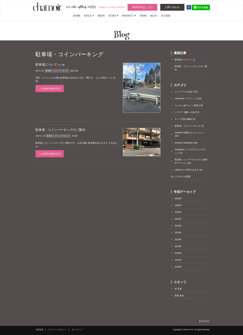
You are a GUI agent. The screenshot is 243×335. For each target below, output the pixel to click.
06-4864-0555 (81, 6)
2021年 (178, 232)
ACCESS (165, 15)
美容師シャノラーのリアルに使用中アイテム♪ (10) (191, 161)
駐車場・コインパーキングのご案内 (60, 129)
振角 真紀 (74, 71)
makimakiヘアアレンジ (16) (188, 98)
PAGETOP (204, 321)
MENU (101, 15)
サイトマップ (77, 329)
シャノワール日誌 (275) (186, 91)
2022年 (178, 225)
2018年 (178, 253)
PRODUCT (129, 15)
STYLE (89, 15)
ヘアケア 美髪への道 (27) (187, 112)
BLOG (153, 15)
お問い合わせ (172, 7)
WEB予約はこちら (142, 7)
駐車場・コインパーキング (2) (189, 126)
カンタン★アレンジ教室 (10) (189, 105)
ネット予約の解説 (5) (185, 119)
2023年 (178, 219)
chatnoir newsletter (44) (186, 142)
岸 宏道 (75, 136)
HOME (76, 15)
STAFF (113, 15)
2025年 (178, 205)
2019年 (178, 246)
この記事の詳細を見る (49, 88)
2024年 (178, 212)
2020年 (178, 239)
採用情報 (39, 329)
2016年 (178, 266)
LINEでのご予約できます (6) (188, 170)
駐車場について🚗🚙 (50, 64)
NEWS (143, 15)
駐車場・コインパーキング (57, 71)
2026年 (178, 198)
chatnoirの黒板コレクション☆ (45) (189, 134)
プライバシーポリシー (57, 329)
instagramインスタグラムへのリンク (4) (190, 151)
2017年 (178, 260)
